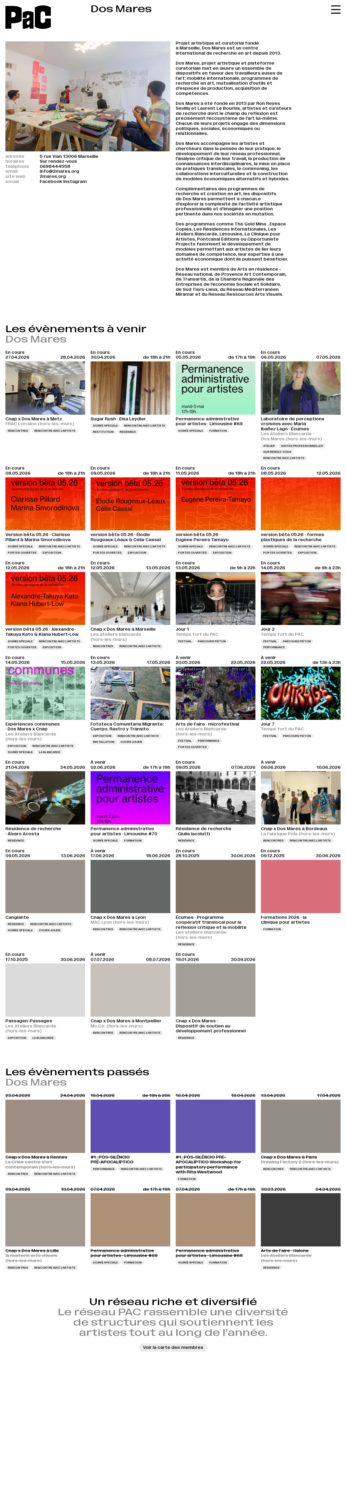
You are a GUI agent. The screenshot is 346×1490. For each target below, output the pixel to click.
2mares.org (53, 176)
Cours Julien (131, 742)
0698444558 (55, 166)
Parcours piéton (212, 641)
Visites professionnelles (302, 446)
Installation (103, 742)
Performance (274, 647)
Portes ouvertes (22, 552)
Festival (185, 641)
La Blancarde (49, 752)
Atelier (269, 446)
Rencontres (18, 431)
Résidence (128, 432)
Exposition (52, 552)
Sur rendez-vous (277, 452)
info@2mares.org (59, 171)
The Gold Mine (250, 224)
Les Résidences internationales (230, 229)
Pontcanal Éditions (218, 239)
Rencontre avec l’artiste (54, 431)
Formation (218, 431)
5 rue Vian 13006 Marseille (69, 156)
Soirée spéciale (105, 425)
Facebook (51, 181)
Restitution (103, 432)
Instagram (75, 181)
